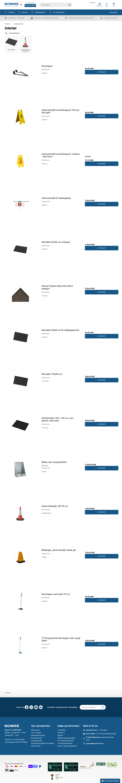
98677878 (17, 730)
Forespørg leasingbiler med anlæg (42, 743)
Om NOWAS (61, 730)
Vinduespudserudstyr (38, 735)
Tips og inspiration (56, 12)
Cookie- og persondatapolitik (67, 746)
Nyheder (60, 735)
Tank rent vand (35, 746)
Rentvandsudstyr (36, 738)
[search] (55, 4)
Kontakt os (61, 733)
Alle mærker (113, 12)
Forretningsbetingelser (65, 743)
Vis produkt (102, 72)
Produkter (10, 12)
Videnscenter (35, 730)
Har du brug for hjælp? (112, 781)
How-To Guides (36, 733)
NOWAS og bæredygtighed (66, 738)
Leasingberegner (36, 741)
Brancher (23, 12)
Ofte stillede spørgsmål (65, 741)
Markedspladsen (38, 12)
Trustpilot (92, 2)
